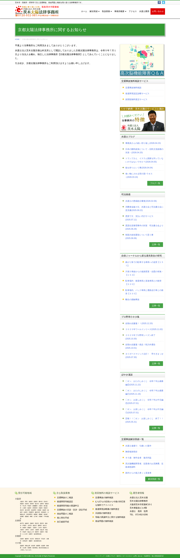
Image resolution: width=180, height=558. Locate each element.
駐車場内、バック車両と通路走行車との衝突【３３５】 (144, 292)
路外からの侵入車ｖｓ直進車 (138, 473)
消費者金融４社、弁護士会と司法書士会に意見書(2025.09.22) (144, 208)
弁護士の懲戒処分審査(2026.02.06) (141, 201)
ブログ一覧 (155, 183)
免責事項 (147, 556)
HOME (17, 39)
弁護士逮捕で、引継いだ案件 (138, 446)
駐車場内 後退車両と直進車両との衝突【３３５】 (143, 282)
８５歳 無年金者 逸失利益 (138, 458)
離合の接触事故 (132, 299)
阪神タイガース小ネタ (124, 556)
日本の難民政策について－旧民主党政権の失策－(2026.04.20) (144, 151)
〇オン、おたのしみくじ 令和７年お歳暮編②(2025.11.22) (144, 383)
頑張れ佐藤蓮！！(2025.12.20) (139, 323)
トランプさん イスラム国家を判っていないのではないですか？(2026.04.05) (144, 160)
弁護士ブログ (110, 556)
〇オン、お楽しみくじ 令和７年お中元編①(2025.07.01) (144, 411)
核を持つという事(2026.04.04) (139, 168)
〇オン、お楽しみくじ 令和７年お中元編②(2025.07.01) (144, 401)
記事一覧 (156, 244)
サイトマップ (99, 556)
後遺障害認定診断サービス (137, 93)
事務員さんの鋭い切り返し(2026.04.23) (143, 143)
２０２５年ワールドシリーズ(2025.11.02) (144, 329)
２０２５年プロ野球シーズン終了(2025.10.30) (140, 337)
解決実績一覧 (154, 479)
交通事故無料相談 (133, 88)
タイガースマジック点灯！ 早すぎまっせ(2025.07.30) (144, 355)
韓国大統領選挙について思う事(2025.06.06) (139, 236)
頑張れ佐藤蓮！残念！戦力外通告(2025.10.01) (140, 346)
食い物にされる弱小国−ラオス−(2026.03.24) (138, 175)
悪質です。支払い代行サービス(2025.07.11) (139, 218)
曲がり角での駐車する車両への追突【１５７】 (144, 264)
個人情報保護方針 (158, 556)
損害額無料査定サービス (136, 99)
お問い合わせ (137, 556)
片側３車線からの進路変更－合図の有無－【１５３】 (144, 273)
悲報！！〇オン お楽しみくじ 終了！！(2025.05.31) (144, 420)
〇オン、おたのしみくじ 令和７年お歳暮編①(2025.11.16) (144, 392)
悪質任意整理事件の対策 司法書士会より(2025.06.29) (144, 227)
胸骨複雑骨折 (131, 452)
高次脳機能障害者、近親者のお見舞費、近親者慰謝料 (144, 465)
